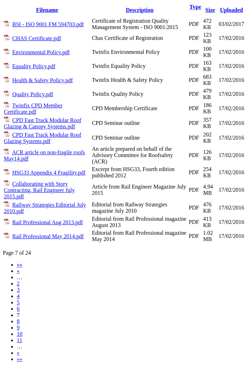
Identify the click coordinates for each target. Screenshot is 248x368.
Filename (47, 10)
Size (210, 10)
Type (195, 7)
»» (19, 359)
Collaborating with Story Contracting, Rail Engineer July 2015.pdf (39, 190)
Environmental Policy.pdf (41, 52)
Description (140, 10)
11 (19, 340)
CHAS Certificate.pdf (36, 38)
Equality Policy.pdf (33, 66)
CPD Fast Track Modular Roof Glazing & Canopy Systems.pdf (42, 123)
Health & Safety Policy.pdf (42, 80)
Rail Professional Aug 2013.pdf (47, 222)
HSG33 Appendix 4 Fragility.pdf (49, 173)
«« (19, 265)
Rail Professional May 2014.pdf (48, 236)
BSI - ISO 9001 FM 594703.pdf (48, 24)
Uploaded (231, 10)
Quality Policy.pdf (32, 94)
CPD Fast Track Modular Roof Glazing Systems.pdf (42, 138)
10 (19, 334)
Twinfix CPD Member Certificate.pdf (33, 108)
